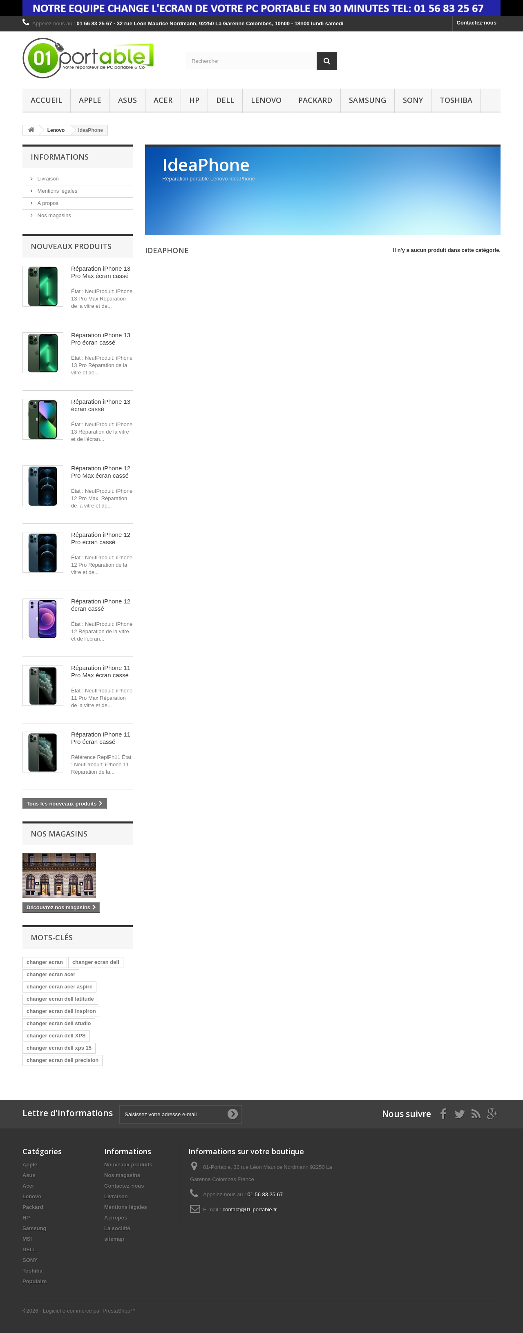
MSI (27, 1239)
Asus (127, 100)
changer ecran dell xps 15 (59, 1048)
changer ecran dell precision (62, 1060)
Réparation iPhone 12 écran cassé (100, 605)
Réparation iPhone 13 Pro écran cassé (100, 339)
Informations (60, 157)
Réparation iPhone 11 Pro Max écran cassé (100, 671)
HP (194, 100)
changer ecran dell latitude (60, 999)
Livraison (47, 179)
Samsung (367, 100)
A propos (47, 203)
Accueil (46, 100)
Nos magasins (53, 215)
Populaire (34, 1281)
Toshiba (456, 100)
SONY (413, 100)
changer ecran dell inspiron (61, 1011)
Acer (163, 100)
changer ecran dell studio (59, 1023)
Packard (315, 100)
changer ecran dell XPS (56, 1036)
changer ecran (45, 962)
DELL (225, 100)
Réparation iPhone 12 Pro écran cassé (100, 538)
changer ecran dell (95, 962)
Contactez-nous (477, 23)
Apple (90, 100)
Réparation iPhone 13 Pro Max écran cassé (100, 272)
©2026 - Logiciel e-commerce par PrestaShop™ (79, 1311)
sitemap (114, 1239)
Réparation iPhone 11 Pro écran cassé (100, 738)
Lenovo (266, 100)
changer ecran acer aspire (59, 987)
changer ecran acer (51, 974)
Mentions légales (56, 191)
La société (117, 1228)
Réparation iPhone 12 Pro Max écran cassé (100, 472)
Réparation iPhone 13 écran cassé (100, 405)
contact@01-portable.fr (250, 1209)
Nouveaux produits (71, 246)
